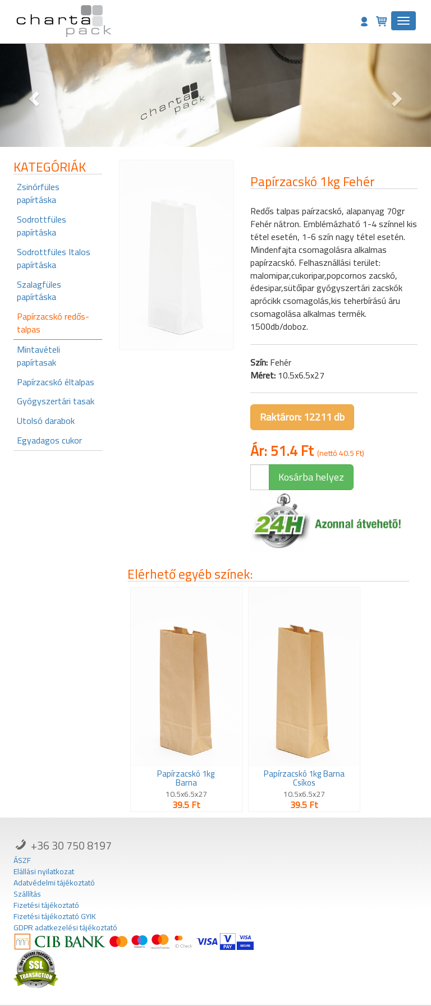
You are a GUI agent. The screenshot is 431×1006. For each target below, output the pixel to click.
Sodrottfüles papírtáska (41, 226)
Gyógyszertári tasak (55, 401)
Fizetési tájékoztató (46, 905)
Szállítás (27, 894)
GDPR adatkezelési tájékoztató (65, 927)
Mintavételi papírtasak (38, 356)
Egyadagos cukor (49, 440)
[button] (32, 95)
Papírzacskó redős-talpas (53, 323)
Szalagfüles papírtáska (39, 291)
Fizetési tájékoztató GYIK (54, 916)
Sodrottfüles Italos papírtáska (53, 258)
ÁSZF (22, 860)
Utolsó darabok (46, 420)
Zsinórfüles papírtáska (38, 193)
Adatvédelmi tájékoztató (54, 882)
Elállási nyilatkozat (43, 871)
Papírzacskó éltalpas (55, 381)
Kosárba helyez (311, 477)
